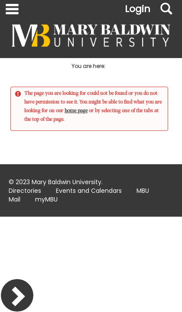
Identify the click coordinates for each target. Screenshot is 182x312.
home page (76, 111)
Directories (25, 190)
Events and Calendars (89, 190)
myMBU (46, 199)
